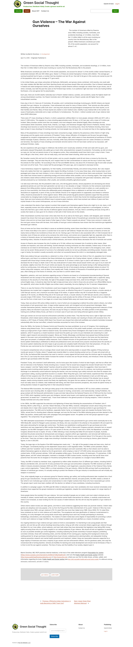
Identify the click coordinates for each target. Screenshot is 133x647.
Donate (27, 11)
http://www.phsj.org (60, 557)
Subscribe (18, 11)
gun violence (44, 574)
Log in (117, 4)
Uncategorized (45, 54)
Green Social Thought (41, 3)
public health (55, 574)
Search (115, 11)
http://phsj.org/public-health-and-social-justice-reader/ (83, 559)
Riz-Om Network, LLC (24, 642)
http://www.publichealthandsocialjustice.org (36, 557)
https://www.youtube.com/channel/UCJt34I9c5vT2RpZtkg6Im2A (43, 555)
